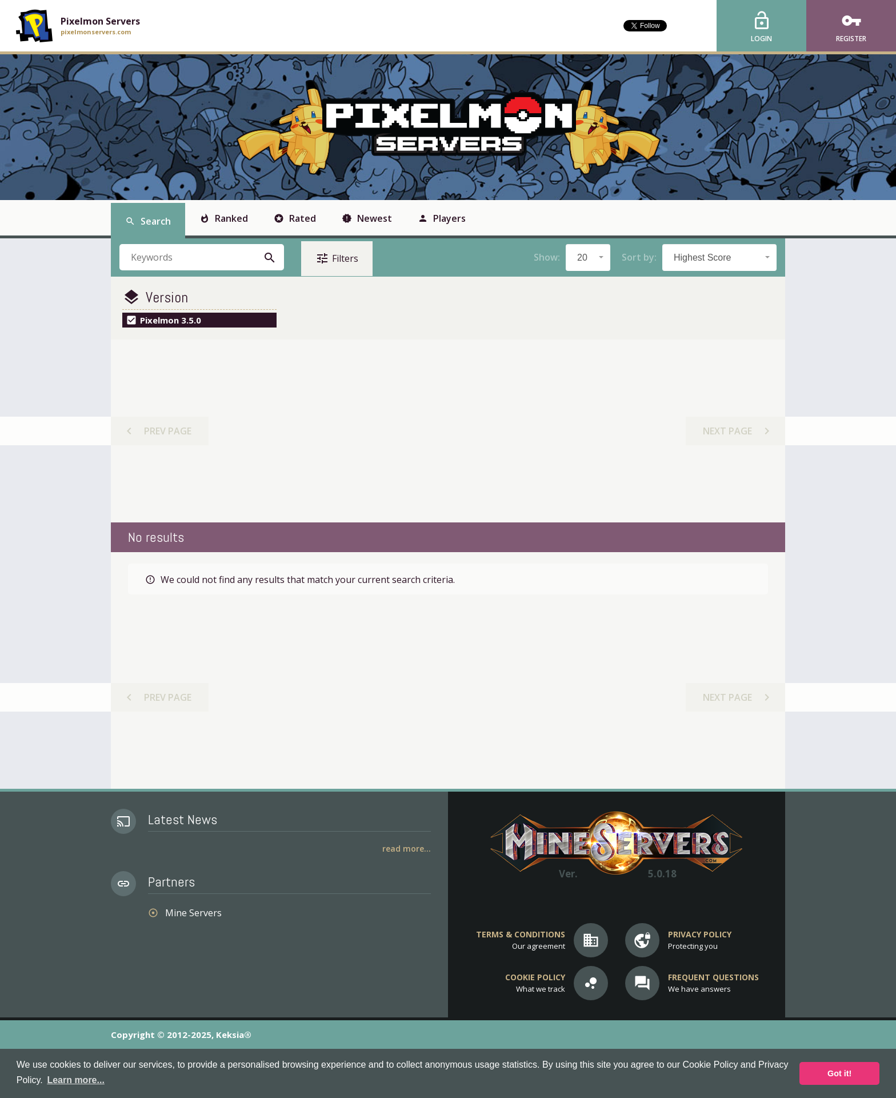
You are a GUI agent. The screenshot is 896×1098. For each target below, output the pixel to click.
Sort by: (639, 257)
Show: (547, 257)
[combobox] (588, 257)
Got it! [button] (839, 1073)
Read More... (406, 848)
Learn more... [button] (75, 1080)
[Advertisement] (447, 431)
